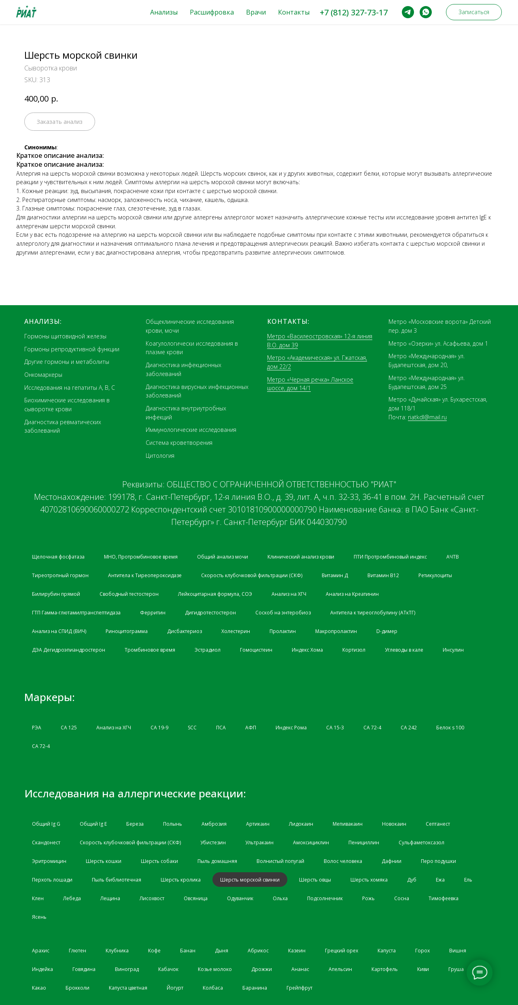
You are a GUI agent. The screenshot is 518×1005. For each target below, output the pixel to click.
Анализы (164, 12)
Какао (39, 987)
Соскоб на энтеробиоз (283, 612)
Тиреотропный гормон (60, 575)
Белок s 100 (450, 727)
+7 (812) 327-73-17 (354, 12)
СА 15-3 (335, 727)
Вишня (457, 950)
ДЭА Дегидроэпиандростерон (68, 649)
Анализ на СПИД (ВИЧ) (59, 631)
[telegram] (408, 12)
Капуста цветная (128, 987)
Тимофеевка (444, 898)
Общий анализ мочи (222, 556)
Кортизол (353, 649)
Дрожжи (261, 969)
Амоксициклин (311, 842)
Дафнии (391, 861)
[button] (474, 12)
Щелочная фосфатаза (58, 556)
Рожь (368, 898)
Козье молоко (215, 969)
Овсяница (196, 898)
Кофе (154, 950)
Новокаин (394, 823)
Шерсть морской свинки (250, 879)
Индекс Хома (307, 649)
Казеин (297, 950)
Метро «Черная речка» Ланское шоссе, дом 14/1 (310, 384)
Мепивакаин (348, 823)
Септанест (438, 823)
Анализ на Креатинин (352, 594)
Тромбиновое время (150, 649)
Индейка (42, 969)
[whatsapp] (426, 12)
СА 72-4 (372, 727)
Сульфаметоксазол (421, 842)
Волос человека (343, 861)
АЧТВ (452, 556)
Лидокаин (301, 823)
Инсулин (453, 649)
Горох (422, 950)
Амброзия (214, 823)
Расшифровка (212, 12)
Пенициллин (363, 842)
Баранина (254, 987)
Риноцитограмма (127, 631)
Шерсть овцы (315, 879)
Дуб (411, 879)
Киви (423, 969)
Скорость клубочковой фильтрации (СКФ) (251, 575)
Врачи (256, 12)
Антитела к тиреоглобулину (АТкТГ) (372, 612)
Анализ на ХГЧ (289, 594)
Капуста (387, 950)
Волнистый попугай (280, 861)
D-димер (386, 631)
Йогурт (175, 987)
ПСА (221, 727)
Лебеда (72, 898)
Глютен (77, 950)
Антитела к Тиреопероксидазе (145, 575)
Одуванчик (240, 898)
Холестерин (235, 631)
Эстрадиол (208, 649)
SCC (192, 727)
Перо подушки (438, 861)
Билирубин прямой (56, 594)
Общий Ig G (46, 823)
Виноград (127, 969)
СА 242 (409, 727)
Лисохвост (152, 898)
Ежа (440, 879)
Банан (187, 950)
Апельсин (340, 969)
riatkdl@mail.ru (427, 417)
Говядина (84, 969)
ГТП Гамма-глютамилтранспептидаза (76, 612)
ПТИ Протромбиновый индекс (390, 556)
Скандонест (46, 842)
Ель (468, 879)
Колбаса (213, 987)
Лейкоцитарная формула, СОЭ (215, 594)
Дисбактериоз (184, 631)
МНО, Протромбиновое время (141, 556)
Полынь (172, 823)
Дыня (221, 950)
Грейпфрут (299, 987)
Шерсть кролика (181, 879)
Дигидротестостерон (210, 612)
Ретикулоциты (435, 575)
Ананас (300, 969)
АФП (250, 727)
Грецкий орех (341, 950)
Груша (456, 969)
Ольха (280, 898)
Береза (135, 823)
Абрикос (258, 950)
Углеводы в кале (404, 649)
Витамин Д (335, 575)
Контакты (294, 12)
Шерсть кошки (103, 861)
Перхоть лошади (52, 879)
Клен (38, 898)
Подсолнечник (325, 898)
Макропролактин (336, 631)
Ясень (39, 917)
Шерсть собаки (159, 861)
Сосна (401, 898)
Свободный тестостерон (129, 594)
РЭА (36, 727)
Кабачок (168, 969)
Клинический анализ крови (300, 556)
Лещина (110, 898)
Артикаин (258, 823)
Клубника (117, 950)
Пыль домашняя (217, 861)
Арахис (40, 950)
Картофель (385, 969)
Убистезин (213, 842)
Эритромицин (49, 861)
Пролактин (283, 631)
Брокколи (77, 987)
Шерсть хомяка (369, 879)
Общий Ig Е (93, 823)
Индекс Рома (291, 727)
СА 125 (69, 727)
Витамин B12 (383, 575)
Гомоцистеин (256, 649)
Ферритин (153, 612)
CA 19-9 (159, 727)
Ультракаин (259, 842)
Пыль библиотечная (116, 879)
